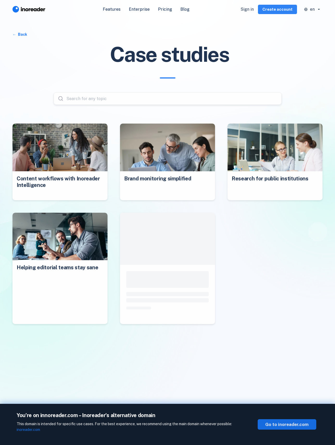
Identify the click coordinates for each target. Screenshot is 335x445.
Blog (184, 9)
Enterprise (139, 9)
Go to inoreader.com (287, 424)
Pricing (165, 9)
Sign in (247, 9)
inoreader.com (28, 430)
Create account (277, 9)
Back (22, 34)
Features (112, 9)
